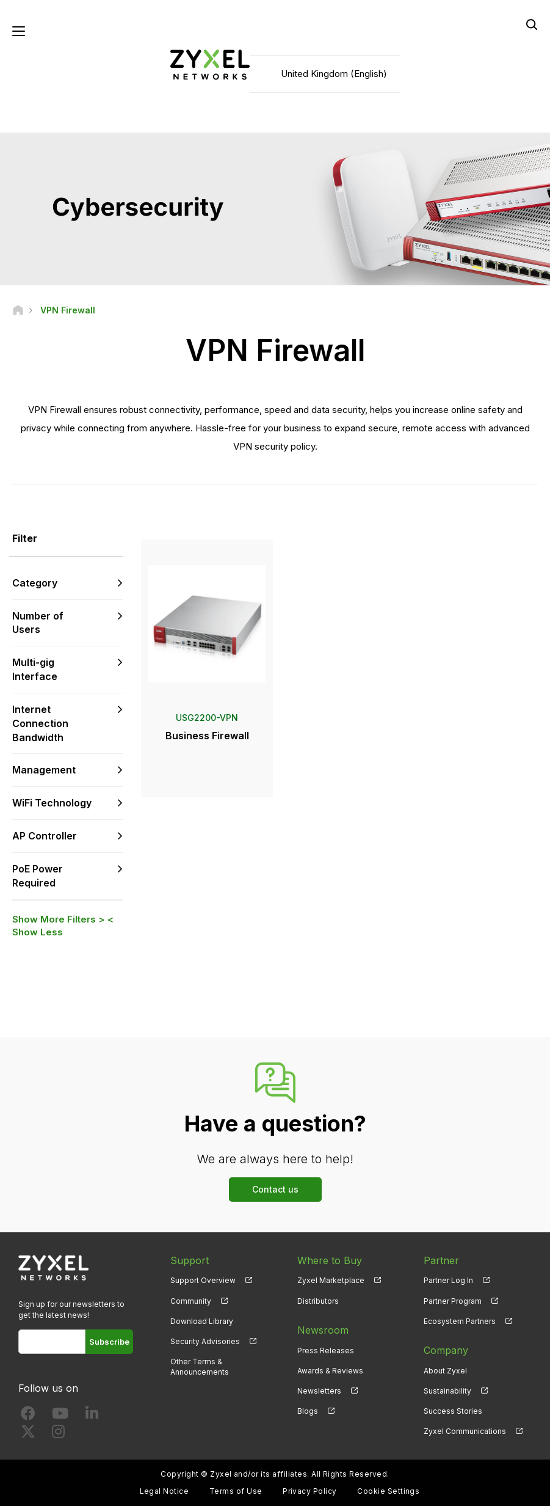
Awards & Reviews (330, 1370)
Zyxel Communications (465, 1431)
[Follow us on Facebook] (28, 1415)
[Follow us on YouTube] (60, 1415)
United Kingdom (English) (334, 73)
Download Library (201, 1321)
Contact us (275, 1189)
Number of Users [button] (37, 623)
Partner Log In (448, 1280)
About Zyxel (445, 1370)
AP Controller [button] (44, 836)
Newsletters (319, 1390)
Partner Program (453, 1301)
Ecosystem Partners (460, 1321)
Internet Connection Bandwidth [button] (40, 723)
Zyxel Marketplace (330, 1280)
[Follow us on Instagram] (58, 1434)
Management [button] (44, 770)
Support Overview (203, 1280)
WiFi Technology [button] (52, 803)
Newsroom (323, 1330)
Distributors (318, 1301)
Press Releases (325, 1350)
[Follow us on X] (28, 1434)
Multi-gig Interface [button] (34, 669)
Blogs (307, 1411)
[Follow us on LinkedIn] (91, 1415)
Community (190, 1301)
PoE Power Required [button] (37, 876)
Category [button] (34, 583)
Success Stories (453, 1411)
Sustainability (447, 1390)
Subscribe (109, 1342)
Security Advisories (205, 1341)
